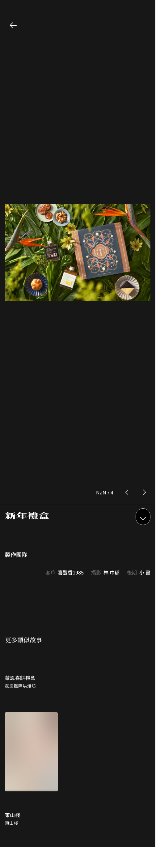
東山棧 (12, 767)
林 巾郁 (111, 525)
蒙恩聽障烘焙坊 (20, 638)
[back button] (13, 25)
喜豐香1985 (71, 525)
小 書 (144, 525)
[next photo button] (144, 445)
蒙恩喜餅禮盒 (20, 630)
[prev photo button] (127, 445)
